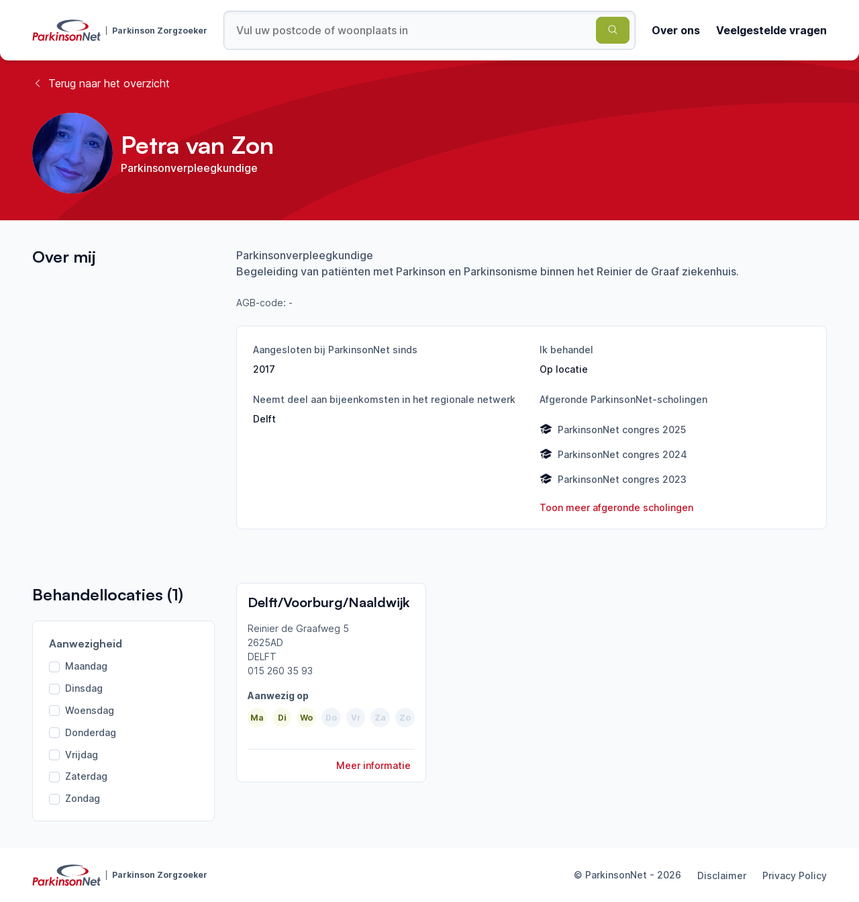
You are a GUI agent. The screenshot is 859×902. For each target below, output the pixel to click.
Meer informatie (373, 765)
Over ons (676, 30)
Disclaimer (721, 875)
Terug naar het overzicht (101, 83)
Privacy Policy (794, 875)
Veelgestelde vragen (771, 30)
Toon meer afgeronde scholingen (616, 507)
